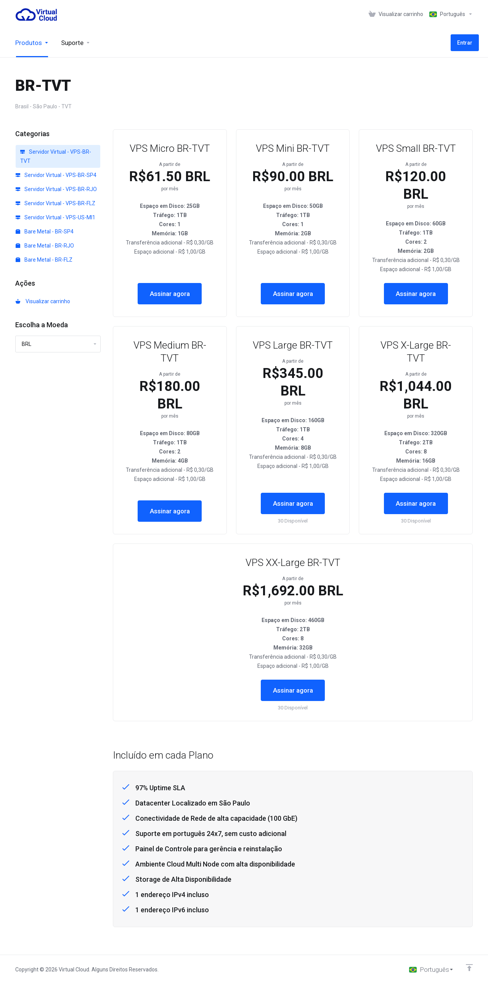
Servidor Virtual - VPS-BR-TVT (55, 156)
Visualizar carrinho (43, 301)
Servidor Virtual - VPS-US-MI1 (55, 217)
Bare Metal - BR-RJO (45, 246)
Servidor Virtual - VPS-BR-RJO (56, 189)
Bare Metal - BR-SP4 (45, 231)
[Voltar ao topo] (469, 967)
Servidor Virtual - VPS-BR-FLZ (55, 203)
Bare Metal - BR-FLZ (44, 260)
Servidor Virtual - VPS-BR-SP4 (56, 175)
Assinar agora (170, 293)
